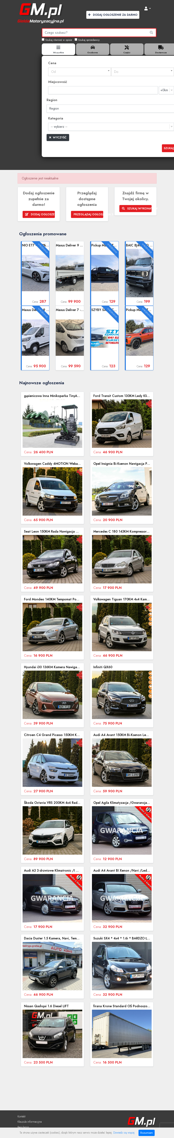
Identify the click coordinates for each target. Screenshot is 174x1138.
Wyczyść (58, 137)
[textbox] (80, 72)
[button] (147, 9)
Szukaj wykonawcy (137, 208)
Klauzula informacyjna (30, 1122)
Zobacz (35, 273)
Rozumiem (146, 1133)
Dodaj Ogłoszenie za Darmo (113, 15)
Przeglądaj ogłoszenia (88, 214)
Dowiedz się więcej (123, 1133)
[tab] (58, 49)
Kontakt (21, 1116)
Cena (52, 63)
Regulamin (23, 1127)
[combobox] (79, 72)
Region (52, 100)
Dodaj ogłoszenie (40, 214)
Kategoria (55, 118)
